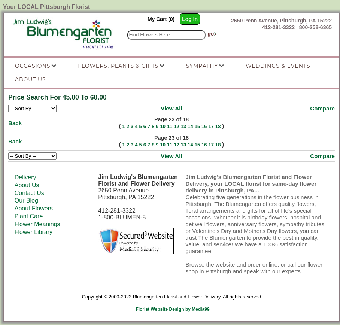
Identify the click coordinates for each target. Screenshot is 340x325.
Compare (322, 108)
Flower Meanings (37, 224)
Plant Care (29, 216)
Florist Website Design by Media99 (172, 309)
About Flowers (34, 208)
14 (190, 126)
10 (163, 126)
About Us (27, 185)
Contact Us (29, 193)
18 (218, 126)
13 (183, 126)
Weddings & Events (278, 66)
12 (176, 126)
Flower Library (33, 232)
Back (15, 123)
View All (171, 108)
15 (197, 126)
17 (211, 126)
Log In (190, 19)
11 (169, 126)
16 (204, 126)
